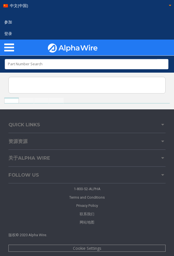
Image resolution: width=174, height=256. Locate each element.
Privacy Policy (87, 205)
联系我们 (87, 214)
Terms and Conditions (87, 197)
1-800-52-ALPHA (87, 189)
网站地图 (87, 222)
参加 (8, 22)
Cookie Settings (87, 248)
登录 (8, 33)
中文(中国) (19, 6)
